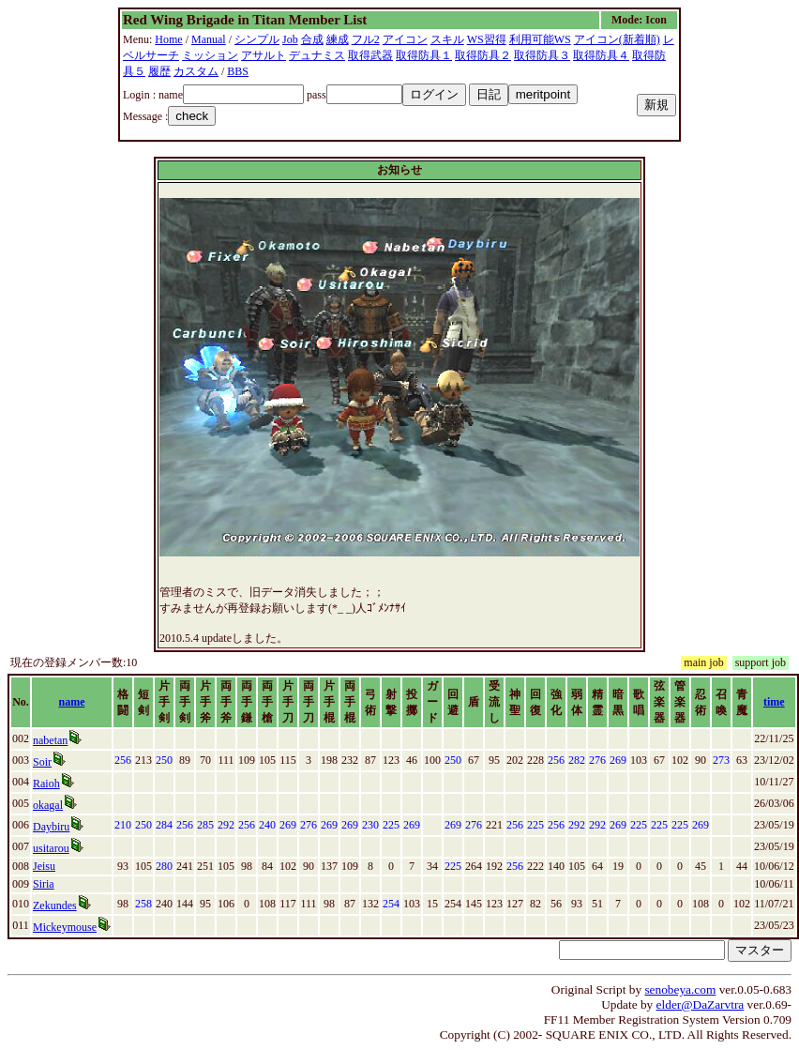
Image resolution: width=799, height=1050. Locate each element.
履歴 (159, 71)
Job (290, 39)
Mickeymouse (65, 927)
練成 (337, 39)
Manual (208, 39)
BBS (238, 71)
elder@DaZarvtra (700, 1004)
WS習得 (486, 39)
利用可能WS (540, 39)
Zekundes (55, 905)
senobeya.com (680, 989)
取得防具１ (424, 55)
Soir (42, 761)
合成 (312, 39)
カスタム (196, 71)
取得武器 (370, 55)
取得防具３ (542, 55)
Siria (43, 883)
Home (168, 39)
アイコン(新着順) (617, 39)
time (774, 701)
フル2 (366, 39)
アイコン (405, 39)
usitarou (51, 848)
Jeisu (44, 866)
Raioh (46, 783)
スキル (447, 39)
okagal (48, 805)
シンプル (256, 39)
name (72, 701)
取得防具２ (483, 55)
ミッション (210, 55)
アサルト (263, 55)
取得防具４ (601, 55)
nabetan (50, 740)
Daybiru (51, 826)
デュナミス (317, 55)
